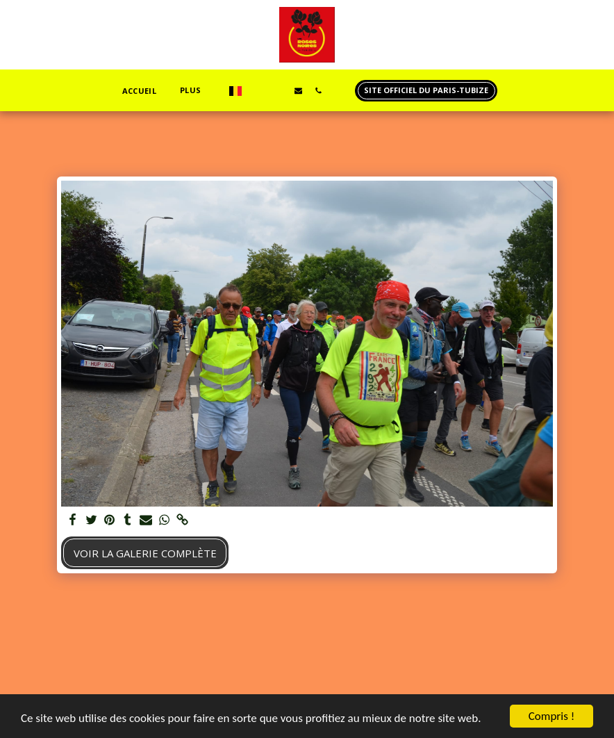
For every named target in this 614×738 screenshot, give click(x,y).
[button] (258, 90)
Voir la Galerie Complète (145, 553)
